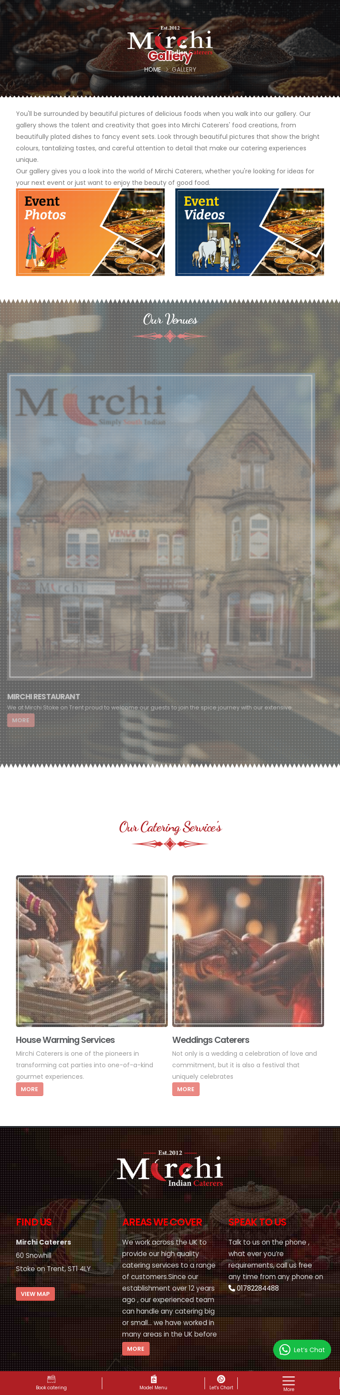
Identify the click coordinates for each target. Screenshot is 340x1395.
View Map (35, 1294)
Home (152, 69)
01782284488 (253, 1288)
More (135, 1349)
